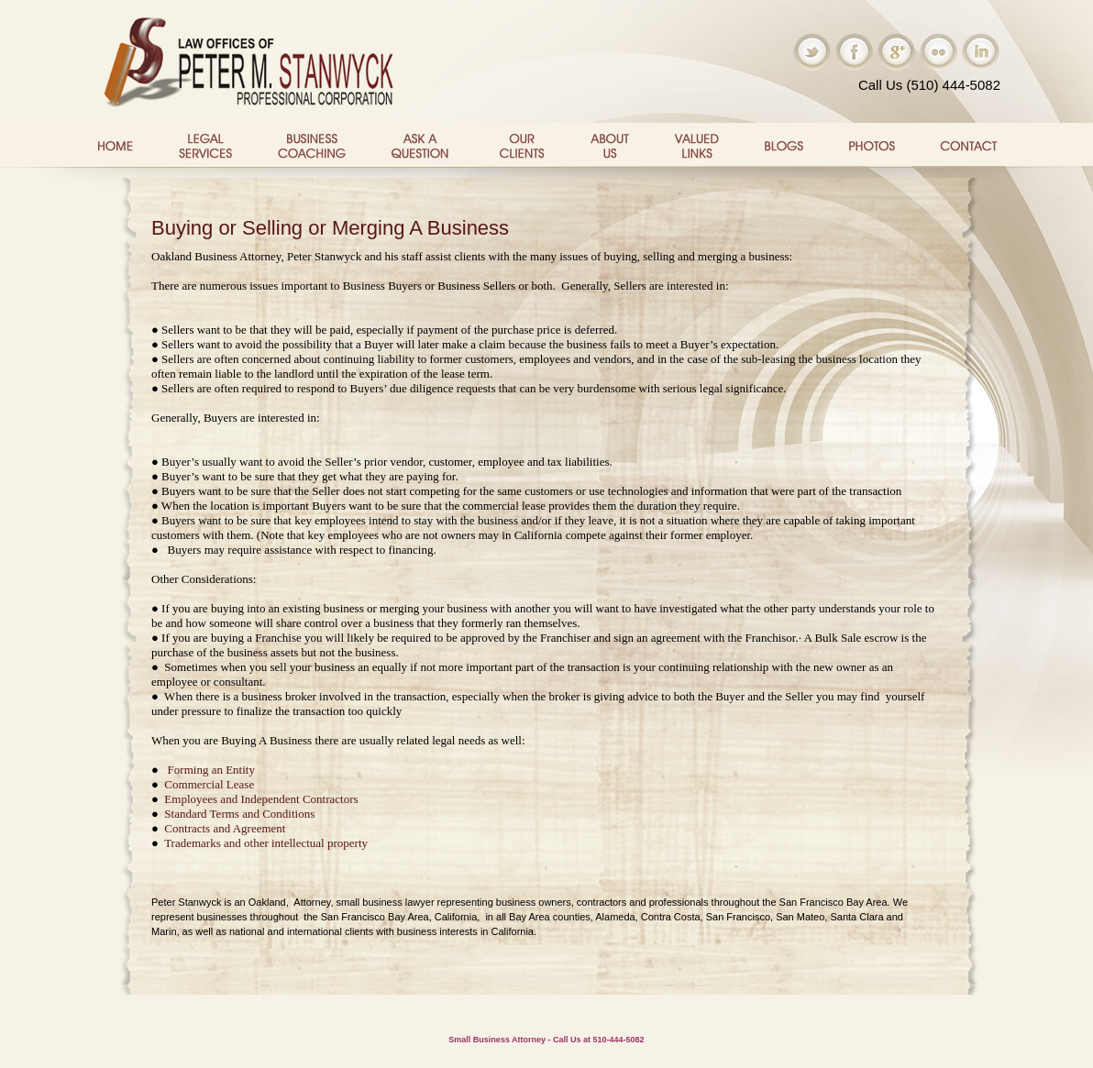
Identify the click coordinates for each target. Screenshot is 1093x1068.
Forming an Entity (211, 769)
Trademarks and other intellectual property (267, 843)
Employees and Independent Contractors (261, 799)
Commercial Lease (209, 784)
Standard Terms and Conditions (239, 813)
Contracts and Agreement (224, 828)
